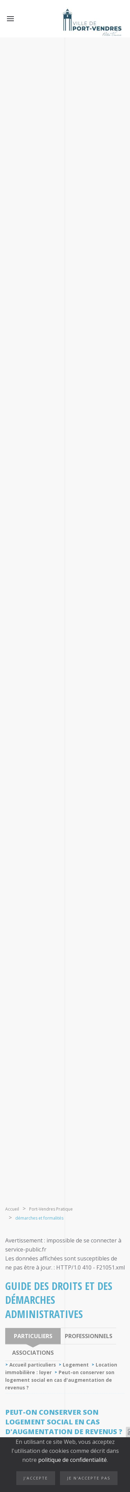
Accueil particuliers (32, 1364)
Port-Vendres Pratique (51, 1209)
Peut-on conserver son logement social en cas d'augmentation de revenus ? (59, 1380)
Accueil (12, 1209)
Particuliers (33, 1336)
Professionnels (88, 1336)
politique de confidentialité (72, 1460)
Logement (76, 1364)
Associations (33, 1352)
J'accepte (36, 1478)
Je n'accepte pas (88, 1478)
